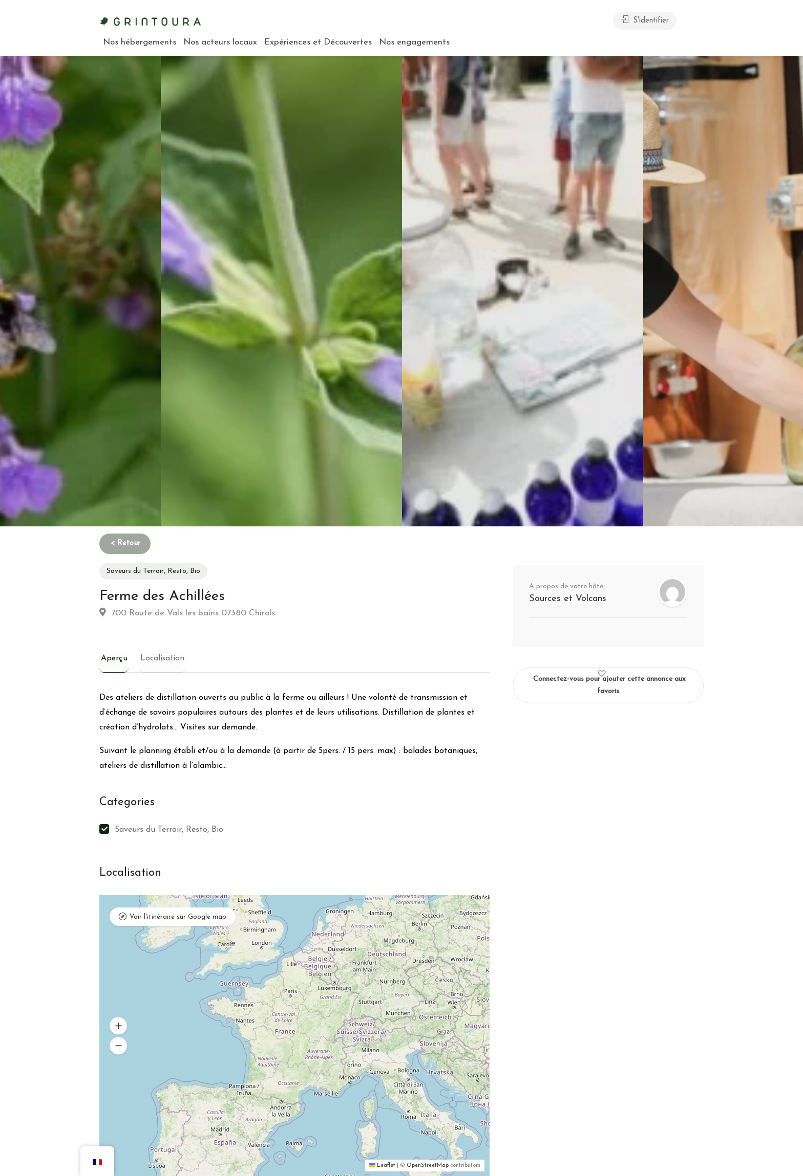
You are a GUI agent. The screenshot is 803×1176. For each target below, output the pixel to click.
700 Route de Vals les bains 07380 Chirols (187, 612)
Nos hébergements (139, 42)
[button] (118, 1026)
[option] (522, 291)
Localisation (158, 658)
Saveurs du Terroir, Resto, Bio (153, 571)
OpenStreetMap (428, 1166)
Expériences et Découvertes (318, 42)
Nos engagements (414, 42)
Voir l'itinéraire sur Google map (178, 918)
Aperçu (112, 658)
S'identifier (645, 20)
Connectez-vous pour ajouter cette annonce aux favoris (609, 681)
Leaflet (382, 1166)
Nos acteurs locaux (220, 42)
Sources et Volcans (567, 599)
